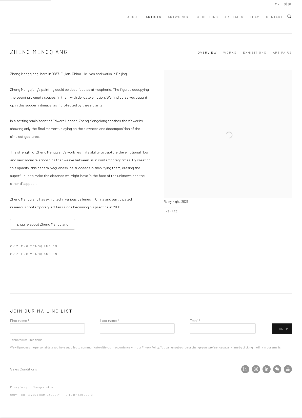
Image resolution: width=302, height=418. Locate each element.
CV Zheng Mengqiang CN (36, 247)
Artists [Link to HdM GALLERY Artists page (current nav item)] (154, 17)
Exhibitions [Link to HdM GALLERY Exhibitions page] (206, 17)
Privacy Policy (150, 347)
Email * (195, 320)
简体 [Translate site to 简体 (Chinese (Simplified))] (288, 4)
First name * (19, 320)
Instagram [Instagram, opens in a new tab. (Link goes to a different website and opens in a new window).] (256, 369)
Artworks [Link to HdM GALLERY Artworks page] (178, 17)
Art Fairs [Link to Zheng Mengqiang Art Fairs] (282, 52)
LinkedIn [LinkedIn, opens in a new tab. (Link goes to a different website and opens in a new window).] (267, 369)
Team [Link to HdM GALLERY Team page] (255, 17)
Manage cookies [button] (43, 387)
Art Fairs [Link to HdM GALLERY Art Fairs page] (234, 17)
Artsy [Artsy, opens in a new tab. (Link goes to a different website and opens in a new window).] (245, 369)
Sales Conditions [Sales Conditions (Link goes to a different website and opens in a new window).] (23, 369)
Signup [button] (282, 329)
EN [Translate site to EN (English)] (277, 4)
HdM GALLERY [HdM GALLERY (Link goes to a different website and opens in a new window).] (50, 16)
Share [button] (173, 211)
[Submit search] (289, 15)
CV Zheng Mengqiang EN (36, 255)
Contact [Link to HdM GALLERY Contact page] (274, 17)
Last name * (109, 320)
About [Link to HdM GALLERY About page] (133, 17)
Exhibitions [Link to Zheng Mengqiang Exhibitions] (255, 52)
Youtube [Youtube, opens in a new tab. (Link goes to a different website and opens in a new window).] (288, 369)
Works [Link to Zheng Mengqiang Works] (230, 52)
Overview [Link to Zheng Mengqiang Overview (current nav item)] (207, 52)
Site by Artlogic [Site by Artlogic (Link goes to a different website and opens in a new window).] (79, 394)
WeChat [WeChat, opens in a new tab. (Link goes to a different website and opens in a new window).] (277, 369)
